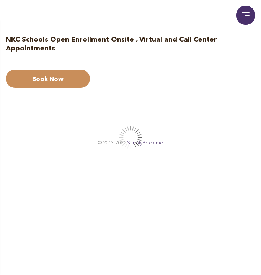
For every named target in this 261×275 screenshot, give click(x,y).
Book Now (48, 78)
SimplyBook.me (145, 142)
